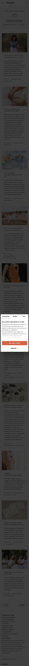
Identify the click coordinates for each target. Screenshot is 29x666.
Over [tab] (24, 316)
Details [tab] (15, 316)
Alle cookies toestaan (14, 343)
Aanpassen (14, 348)
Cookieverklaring (16, 337)
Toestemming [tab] (5, 316)
